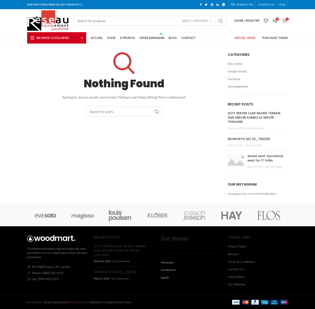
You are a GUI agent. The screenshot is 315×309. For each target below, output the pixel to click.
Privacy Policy (237, 246)
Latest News (236, 277)
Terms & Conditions (241, 261)
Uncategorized (238, 86)
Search (220, 21)
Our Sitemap (236, 284)
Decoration (235, 63)
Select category (195, 21)
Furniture (234, 79)
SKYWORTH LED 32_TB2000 (249, 139)
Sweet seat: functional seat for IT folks (265, 158)
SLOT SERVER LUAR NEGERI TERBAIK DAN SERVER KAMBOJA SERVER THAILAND (254, 117)
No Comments (255, 128)
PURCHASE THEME (275, 38)
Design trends (237, 71)
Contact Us (235, 269)
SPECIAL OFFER (244, 38)
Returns (233, 254)
